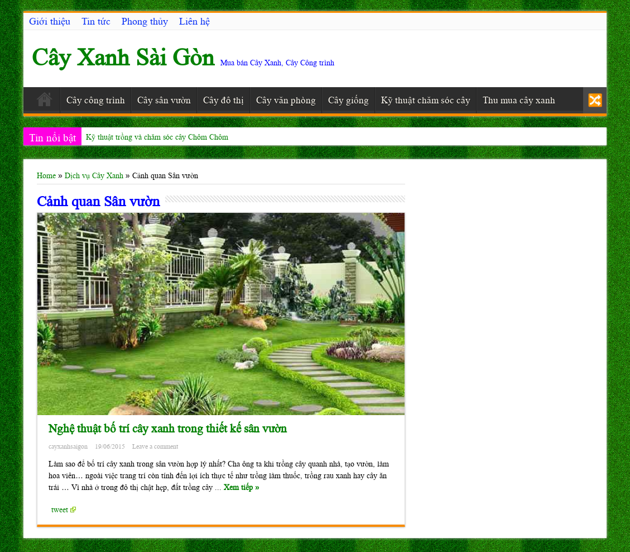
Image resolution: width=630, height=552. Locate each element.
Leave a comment (155, 446)
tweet (63, 510)
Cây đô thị (223, 100)
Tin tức (95, 21)
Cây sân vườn (164, 100)
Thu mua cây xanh (519, 100)
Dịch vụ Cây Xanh (94, 175)
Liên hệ (194, 21)
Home (46, 175)
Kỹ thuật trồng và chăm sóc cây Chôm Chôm (157, 137)
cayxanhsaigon (68, 446)
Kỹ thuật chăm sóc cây (425, 100)
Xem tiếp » (241, 487)
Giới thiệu (49, 21)
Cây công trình (95, 100)
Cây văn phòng (286, 100)
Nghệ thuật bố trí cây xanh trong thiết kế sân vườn (168, 428)
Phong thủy (145, 21)
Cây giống (348, 100)
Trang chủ (44, 101)
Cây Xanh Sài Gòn (123, 57)
